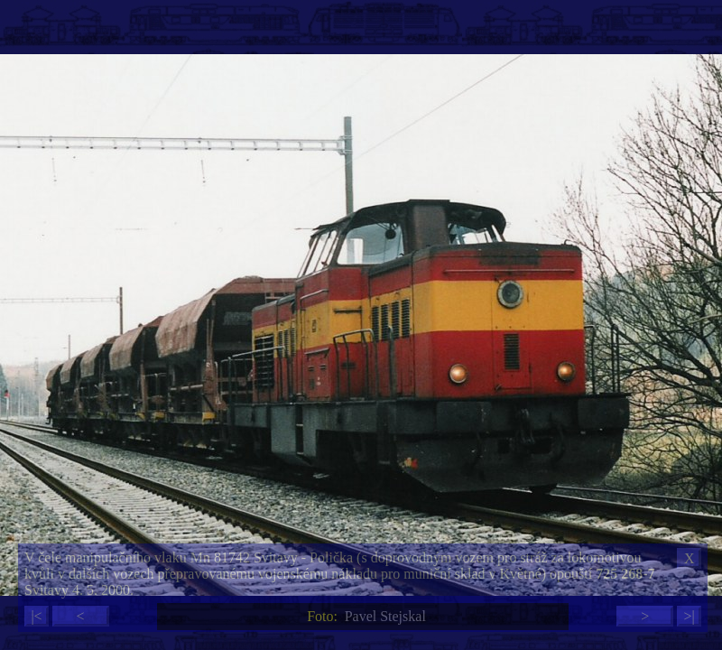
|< (36, 616)
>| (688, 616)
